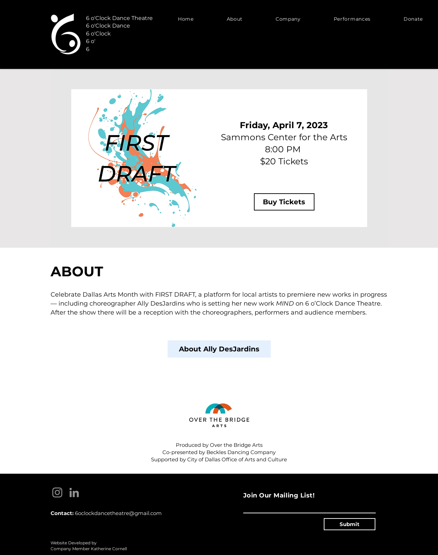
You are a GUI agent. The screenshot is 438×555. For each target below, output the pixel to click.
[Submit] (349, 524)
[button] (235, 19)
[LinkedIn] (74, 492)
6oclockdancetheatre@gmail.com (118, 513)
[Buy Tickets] (284, 201)
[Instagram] (57, 492)
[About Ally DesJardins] (219, 349)
